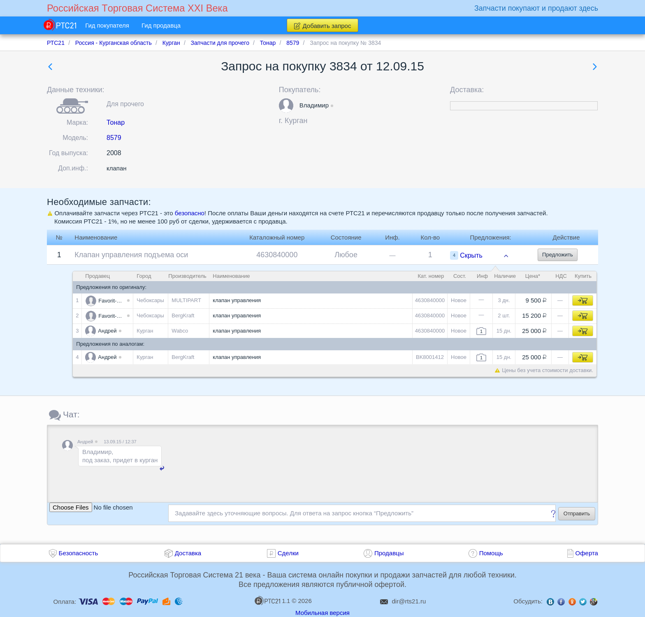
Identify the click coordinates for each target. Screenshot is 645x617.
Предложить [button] (557, 254)
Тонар (116, 122)
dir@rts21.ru (409, 601)
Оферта (586, 552)
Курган (296, 120)
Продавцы (389, 552)
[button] (286, 105)
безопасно (189, 213)
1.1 (272, 600)
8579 (114, 137)
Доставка (188, 552)
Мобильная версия (322, 612)
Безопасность (78, 552)
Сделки (288, 552)
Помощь (491, 552)
